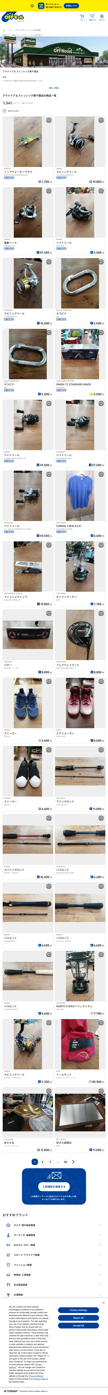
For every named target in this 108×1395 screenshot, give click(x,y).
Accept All (78, 1325)
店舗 (10, 30)
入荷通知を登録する (54, 1186)
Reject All (78, 1318)
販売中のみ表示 (11, 111)
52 (65, 1161)
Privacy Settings (78, 1310)
